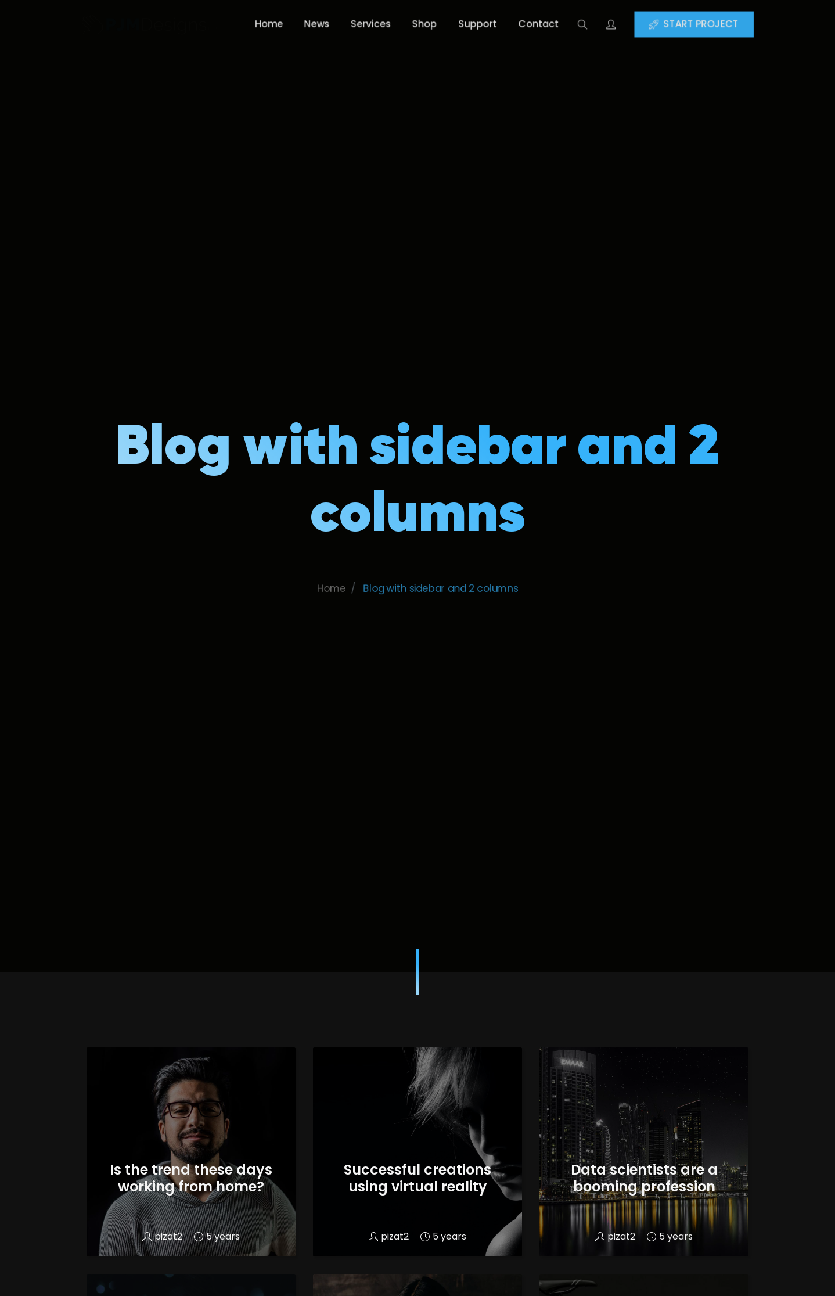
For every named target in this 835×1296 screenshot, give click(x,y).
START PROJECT (743, 24)
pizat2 (162, 1236)
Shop (425, 24)
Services (362, 24)
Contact (560, 24)
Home (242, 24)
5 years (217, 1236)
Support (488, 24)
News (299, 24)
